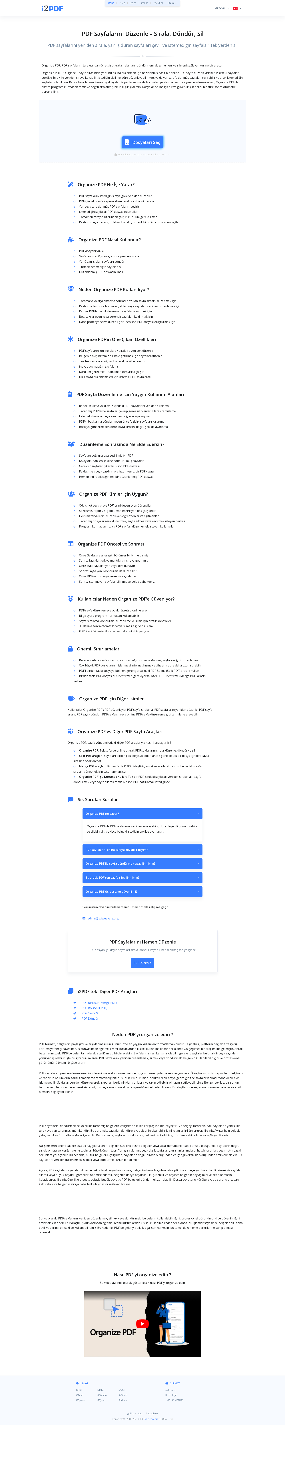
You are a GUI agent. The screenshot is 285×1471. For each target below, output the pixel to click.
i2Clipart (123, 1440)
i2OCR (133, 3)
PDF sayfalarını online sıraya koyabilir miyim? (142, 895)
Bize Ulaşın (171, 1440)
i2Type (101, 1446)
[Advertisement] (142, 108)
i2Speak (80, 1446)
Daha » (172, 3)
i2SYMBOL (158, 3)
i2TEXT (144, 3)
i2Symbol (102, 1440)
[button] (222, 8)
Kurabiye (153, 1459)
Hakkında (170, 1436)
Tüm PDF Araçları (174, 1445)
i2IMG (122, 3)
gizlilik (130, 1459)
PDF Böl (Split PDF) (94, 1054)
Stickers (123, 1446)
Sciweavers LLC (152, 1464)
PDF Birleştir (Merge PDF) (99, 1048)
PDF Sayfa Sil (90, 1059)
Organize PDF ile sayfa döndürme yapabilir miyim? (142, 909)
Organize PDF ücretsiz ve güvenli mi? (142, 937)
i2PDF (111, 3)
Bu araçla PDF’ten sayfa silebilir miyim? (142, 923)
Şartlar (141, 1459)
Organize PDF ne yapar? (142, 859)
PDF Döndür (90, 1064)
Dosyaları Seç (142, 164)
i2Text (79, 1440)
